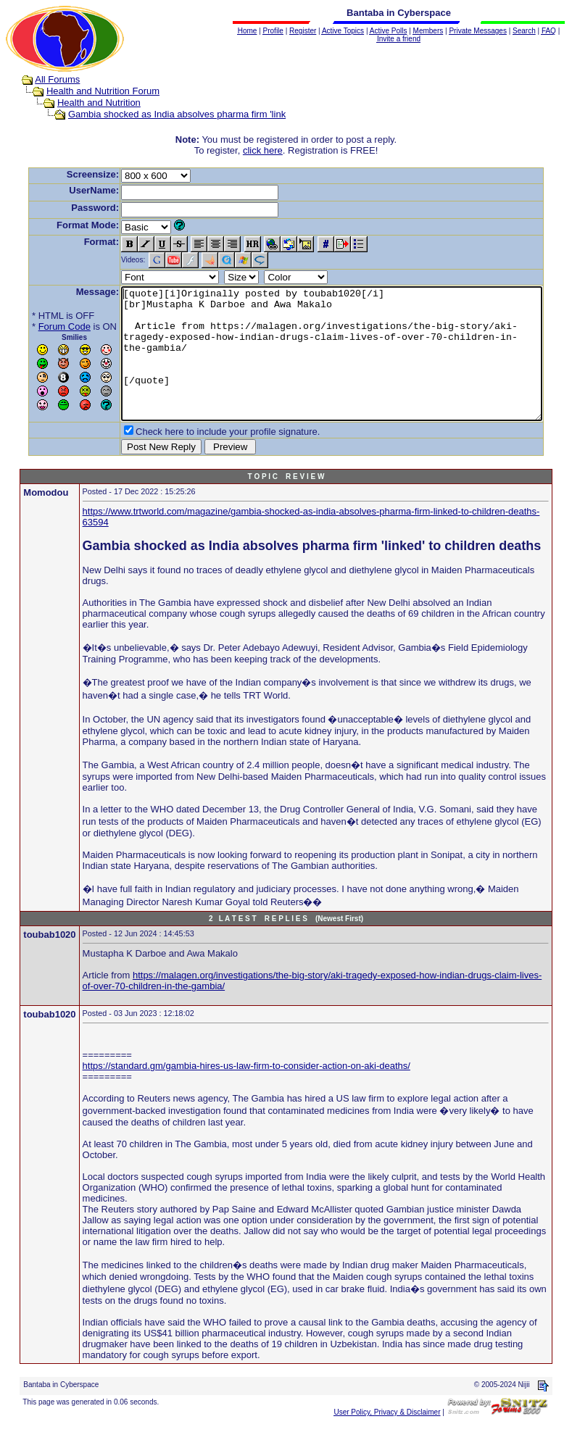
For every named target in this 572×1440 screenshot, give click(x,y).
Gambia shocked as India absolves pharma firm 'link (163, 114)
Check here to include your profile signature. (205, 457)
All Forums (43, 79)
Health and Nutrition (85, 102)
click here (266, 150)
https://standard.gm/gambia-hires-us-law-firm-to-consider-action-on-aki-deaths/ (246, 1091)
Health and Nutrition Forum (89, 91)
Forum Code (42, 326)
